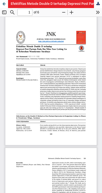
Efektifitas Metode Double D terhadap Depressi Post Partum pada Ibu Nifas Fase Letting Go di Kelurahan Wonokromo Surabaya (56, 4)
